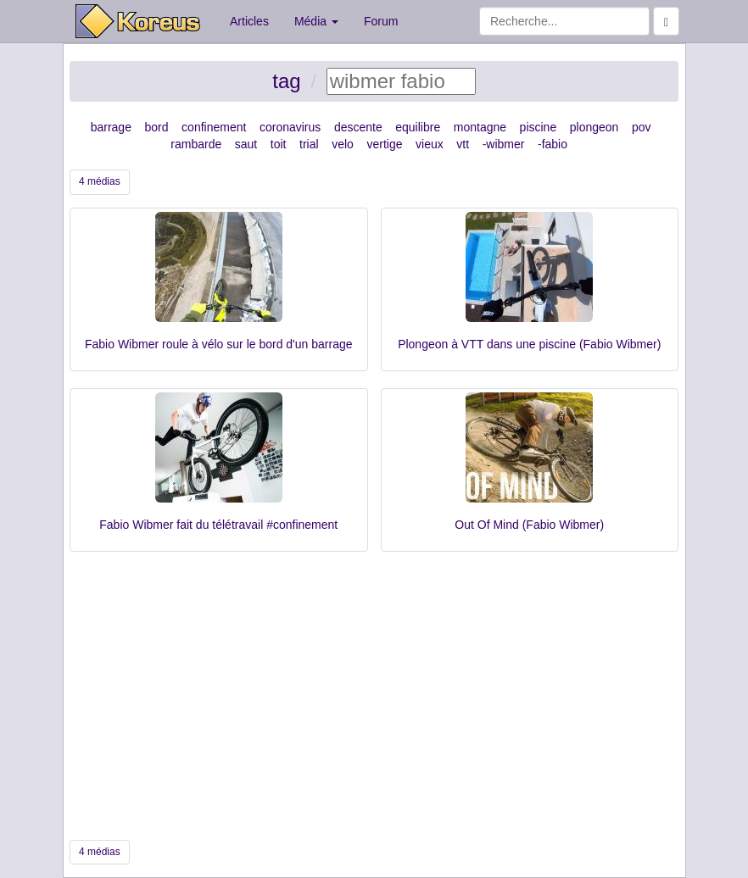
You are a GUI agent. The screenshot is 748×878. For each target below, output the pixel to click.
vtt (462, 144)
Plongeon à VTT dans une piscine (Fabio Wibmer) (529, 344)
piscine (538, 127)
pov (641, 127)
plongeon (594, 127)
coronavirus (290, 127)
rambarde (195, 144)
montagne (480, 127)
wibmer (505, 144)
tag (286, 80)
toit (279, 144)
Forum (381, 21)
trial (309, 144)
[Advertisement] (374, 695)
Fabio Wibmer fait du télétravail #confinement (218, 524)
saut (246, 144)
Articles (249, 21)
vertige (384, 144)
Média (316, 21)
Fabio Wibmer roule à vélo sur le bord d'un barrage (219, 344)
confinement (213, 127)
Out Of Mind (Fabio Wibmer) (529, 524)
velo (343, 144)
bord (157, 127)
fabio (554, 144)
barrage (111, 127)
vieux (430, 144)
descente (358, 127)
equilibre (417, 127)
